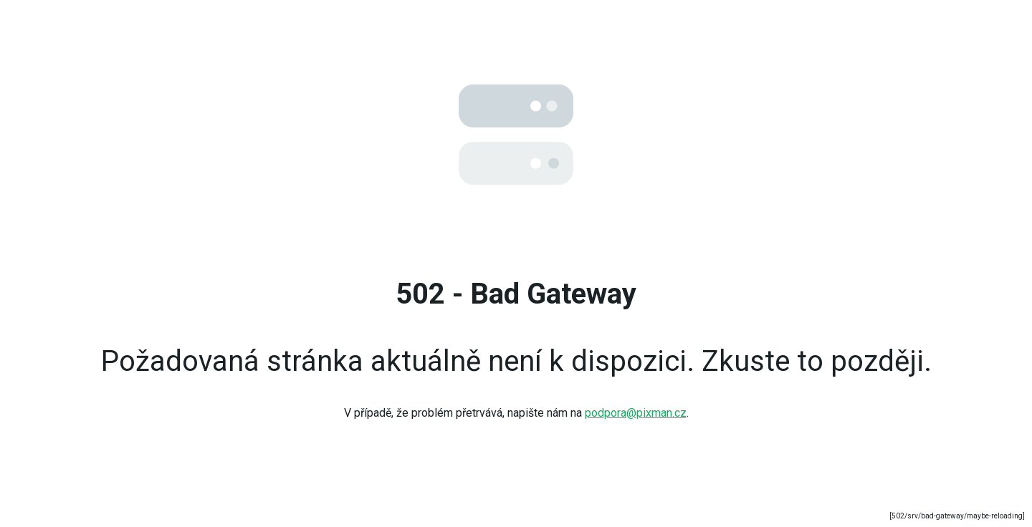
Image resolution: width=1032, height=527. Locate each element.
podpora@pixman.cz (636, 413)
